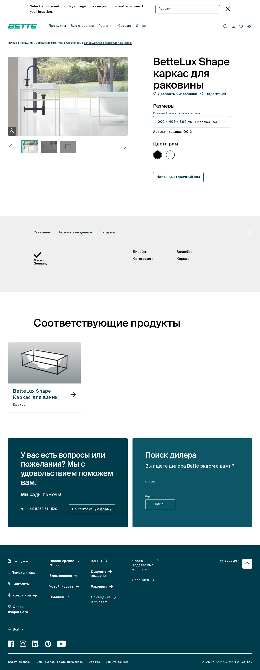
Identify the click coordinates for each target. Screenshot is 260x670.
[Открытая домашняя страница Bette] (22, 26)
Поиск (160, 504)
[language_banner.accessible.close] (227, 9)
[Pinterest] (48, 644)
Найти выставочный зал (178, 177)
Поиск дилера (23, 573)
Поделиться (215, 94)
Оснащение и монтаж (100, 599)
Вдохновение (60, 576)
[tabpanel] (130, 263)
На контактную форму (91, 509)
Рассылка (140, 580)
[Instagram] (23, 644)
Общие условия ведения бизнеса (59, 662)
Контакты (21, 584)
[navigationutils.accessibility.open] (233, 26)
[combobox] (187, 9)
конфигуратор (25, 595)
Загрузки (107, 232)
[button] (10, 147)
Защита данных (117, 662)
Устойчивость (61, 586)
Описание (42, 232)
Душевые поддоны (98, 574)
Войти (18, 629)
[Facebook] (11, 644)
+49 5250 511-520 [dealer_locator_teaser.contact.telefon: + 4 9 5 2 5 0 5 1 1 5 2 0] (41, 509)
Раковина (99, 586)
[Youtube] (61, 644)
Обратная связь (19, 662)
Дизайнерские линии (61, 563)
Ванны (96, 561)
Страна (150, 482)
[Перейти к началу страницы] (247, 564)
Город (149, 496)
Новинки (56, 597)
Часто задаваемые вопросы (142, 565)
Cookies (94, 662)
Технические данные (75, 232)
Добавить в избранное (177, 94)
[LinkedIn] (36, 644)
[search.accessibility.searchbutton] (225, 26)
